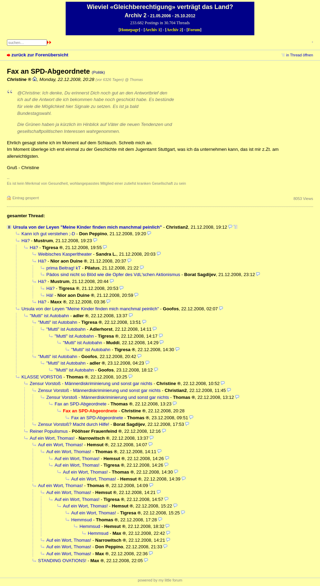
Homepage (129, 29)
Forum (194, 29)
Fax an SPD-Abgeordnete (80, 403)
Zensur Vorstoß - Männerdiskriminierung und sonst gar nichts (91, 383)
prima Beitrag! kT (63, 268)
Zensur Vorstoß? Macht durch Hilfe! (73, 424)
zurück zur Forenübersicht (39, 54)
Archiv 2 (174, 29)
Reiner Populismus (49, 431)
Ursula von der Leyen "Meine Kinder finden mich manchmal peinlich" (87, 227)
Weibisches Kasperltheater (65, 254)
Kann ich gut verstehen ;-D (48, 233)
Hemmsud (81, 519)
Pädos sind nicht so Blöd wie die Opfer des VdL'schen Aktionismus (113, 274)
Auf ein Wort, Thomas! (52, 438)
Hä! (49, 295)
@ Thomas (134, 79)
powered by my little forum (160, 580)
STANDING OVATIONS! (62, 560)
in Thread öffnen (299, 55)
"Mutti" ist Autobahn (49, 315)
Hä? (25, 240)
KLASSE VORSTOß (41, 376)
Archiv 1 (152, 29)
